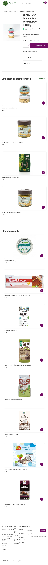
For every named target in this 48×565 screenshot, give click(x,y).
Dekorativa (4, 534)
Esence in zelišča (4, 540)
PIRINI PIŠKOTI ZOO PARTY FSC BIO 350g (13, 400)
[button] (28, 57)
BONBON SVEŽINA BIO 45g (10, 261)
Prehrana (5, 11)
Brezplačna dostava (21, 543)
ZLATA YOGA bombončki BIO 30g (9, 108)
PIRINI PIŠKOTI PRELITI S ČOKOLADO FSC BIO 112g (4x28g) (17, 295)
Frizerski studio (16, 536)
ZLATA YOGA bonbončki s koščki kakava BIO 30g (24, 11)
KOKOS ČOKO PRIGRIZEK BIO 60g (11, 434)
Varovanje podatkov (21, 536)
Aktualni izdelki (10, 534)
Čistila (3, 536)
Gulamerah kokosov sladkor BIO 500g (10, 177)
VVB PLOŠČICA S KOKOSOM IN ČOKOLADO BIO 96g (15, 469)
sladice (10, 11)
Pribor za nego (4, 546)
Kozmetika (4, 532)
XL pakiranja (4, 543)
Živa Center (16, 543)
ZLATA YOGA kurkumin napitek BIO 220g (11, 212)
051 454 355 (43, 536)
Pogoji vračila (22, 540)
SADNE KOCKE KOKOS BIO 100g (11, 330)
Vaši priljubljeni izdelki (10, 537)
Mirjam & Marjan (16, 532)
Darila (3, 551)
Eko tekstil (4, 549)
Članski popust (10, 529)
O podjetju (21, 529)
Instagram (28, 534)
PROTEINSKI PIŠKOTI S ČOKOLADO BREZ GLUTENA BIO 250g (17, 365)
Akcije (8, 532)
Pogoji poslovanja (21, 532)
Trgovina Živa (16, 540)
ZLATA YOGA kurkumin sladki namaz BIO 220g (12, 143)
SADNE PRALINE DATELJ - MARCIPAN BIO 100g (14, 504)
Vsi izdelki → (42, 78)
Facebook (33, 534)
